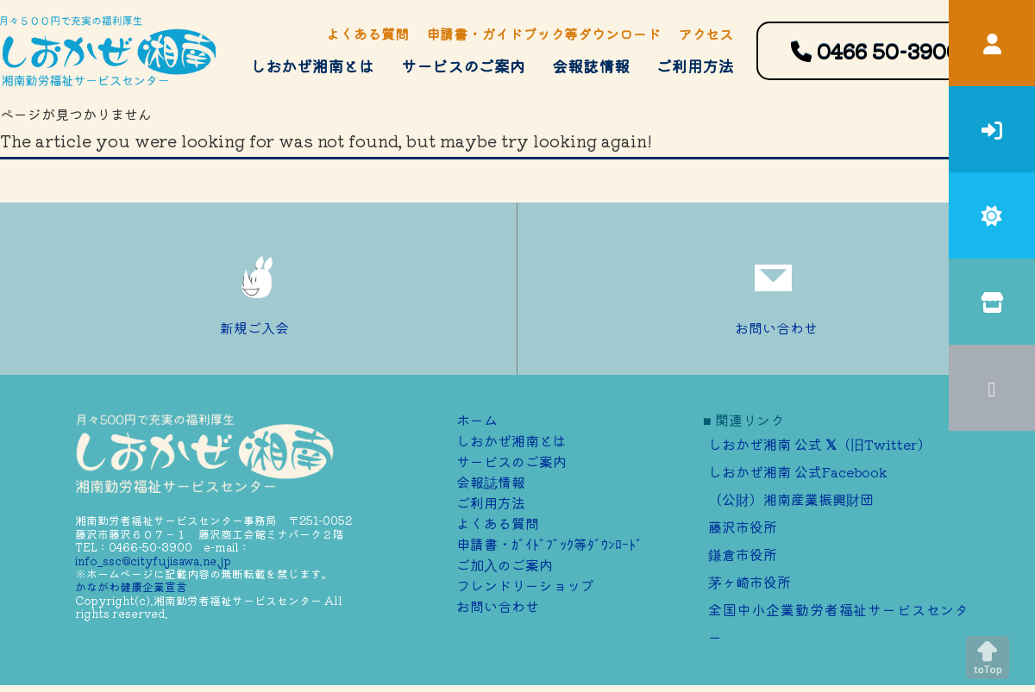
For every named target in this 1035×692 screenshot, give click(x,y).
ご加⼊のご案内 (504, 564)
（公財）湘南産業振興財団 (791, 499)
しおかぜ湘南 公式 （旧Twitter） (820, 443)
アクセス (705, 33)
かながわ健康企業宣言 (131, 586)
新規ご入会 (259, 289)
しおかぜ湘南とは (312, 65)
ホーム (477, 419)
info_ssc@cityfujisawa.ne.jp (153, 560)
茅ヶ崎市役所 (749, 581)
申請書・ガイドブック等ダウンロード (543, 33)
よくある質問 (367, 33)
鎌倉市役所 (742, 554)
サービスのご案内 (463, 65)
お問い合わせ (776, 289)
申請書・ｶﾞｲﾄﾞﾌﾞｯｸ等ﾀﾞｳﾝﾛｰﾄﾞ (549, 543)
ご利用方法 (695, 65)
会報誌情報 (591, 65)
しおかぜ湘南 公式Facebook (798, 471)
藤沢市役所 (742, 526)
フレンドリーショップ (525, 585)
